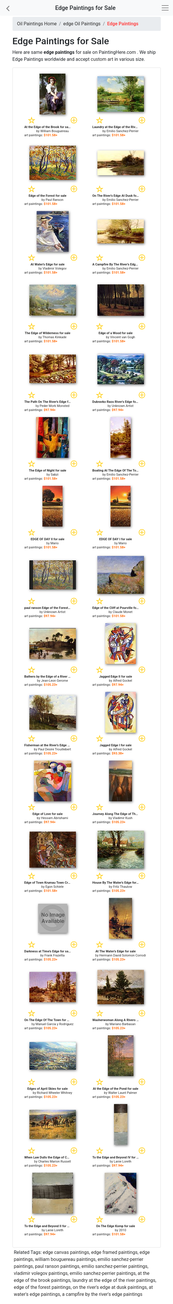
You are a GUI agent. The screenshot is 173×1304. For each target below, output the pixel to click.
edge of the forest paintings (42, 1287)
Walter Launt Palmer (122, 1093)
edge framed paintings (114, 1252)
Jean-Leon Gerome (54, 681)
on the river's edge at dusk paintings (110, 1287)
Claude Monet (123, 612)
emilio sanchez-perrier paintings (114, 1266)
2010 (122, 1230)
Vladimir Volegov (54, 268)
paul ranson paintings (57, 1266)
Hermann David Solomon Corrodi (122, 955)
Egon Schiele (54, 887)
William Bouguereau (54, 131)
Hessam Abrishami (54, 818)
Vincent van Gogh (122, 337)
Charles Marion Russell (54, 1161)
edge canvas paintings (66, 1252)
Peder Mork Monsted (54, 406)
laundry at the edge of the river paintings (113, 1280)
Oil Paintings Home (37, 23)
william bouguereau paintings (65, 1259)
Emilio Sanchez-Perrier (123, 131)
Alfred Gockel (122, 681)
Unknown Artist (122, 406)
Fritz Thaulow (122, 887)
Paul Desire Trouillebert (54, 749)
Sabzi (54, 474)
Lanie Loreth (122, 1161)
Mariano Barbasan (123, 1024)
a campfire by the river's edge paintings (102, 1294)
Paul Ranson (54, 200)
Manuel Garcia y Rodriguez (54, 1024)
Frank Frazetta (54, 955)
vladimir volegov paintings (41, 1273)
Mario (54, 543)
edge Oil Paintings (82, 23)
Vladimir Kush (123, 818)
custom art (102, 59)
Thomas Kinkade (54, 337)
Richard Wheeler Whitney (54, 1093)
